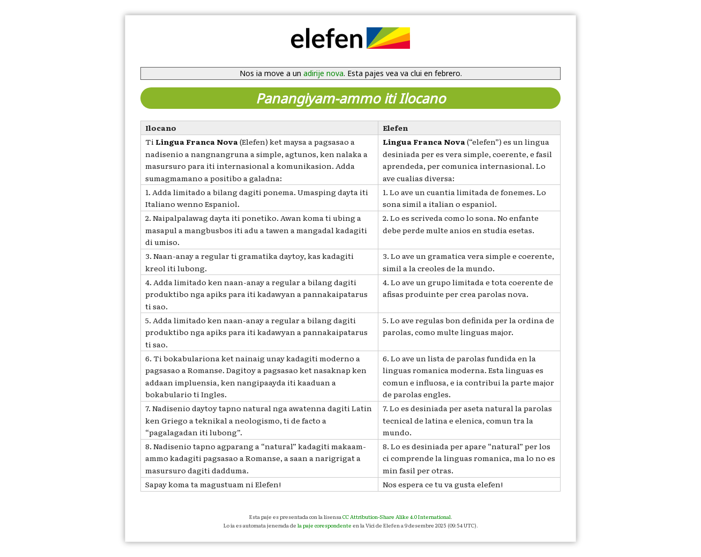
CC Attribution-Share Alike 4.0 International (396, 517)
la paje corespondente (324, 525)
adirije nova (323, 73)
